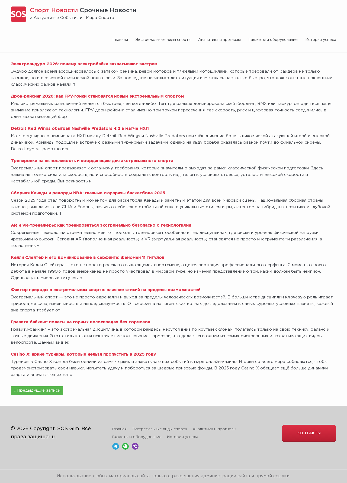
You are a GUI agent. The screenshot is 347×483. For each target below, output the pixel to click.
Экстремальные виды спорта (163, 39)
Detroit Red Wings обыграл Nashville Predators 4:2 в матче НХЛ (80, 128)
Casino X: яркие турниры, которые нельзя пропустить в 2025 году (83, 354)
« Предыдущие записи (37, 390)
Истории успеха (320, 39)
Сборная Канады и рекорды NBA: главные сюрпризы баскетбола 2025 (88, 193)
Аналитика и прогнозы (219, 39)
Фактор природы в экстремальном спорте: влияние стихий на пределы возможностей (105, 290)
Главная (120, 39)
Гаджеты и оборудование (273, 39)
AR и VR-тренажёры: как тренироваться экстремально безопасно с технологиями (101, 225)
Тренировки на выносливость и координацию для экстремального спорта (92, 161)
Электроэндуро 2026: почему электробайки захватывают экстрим (84, 64)
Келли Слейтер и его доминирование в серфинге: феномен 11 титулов (87, 257)
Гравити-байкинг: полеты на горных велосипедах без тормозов (80, 322)
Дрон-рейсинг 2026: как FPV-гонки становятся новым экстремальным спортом (97, 96)
